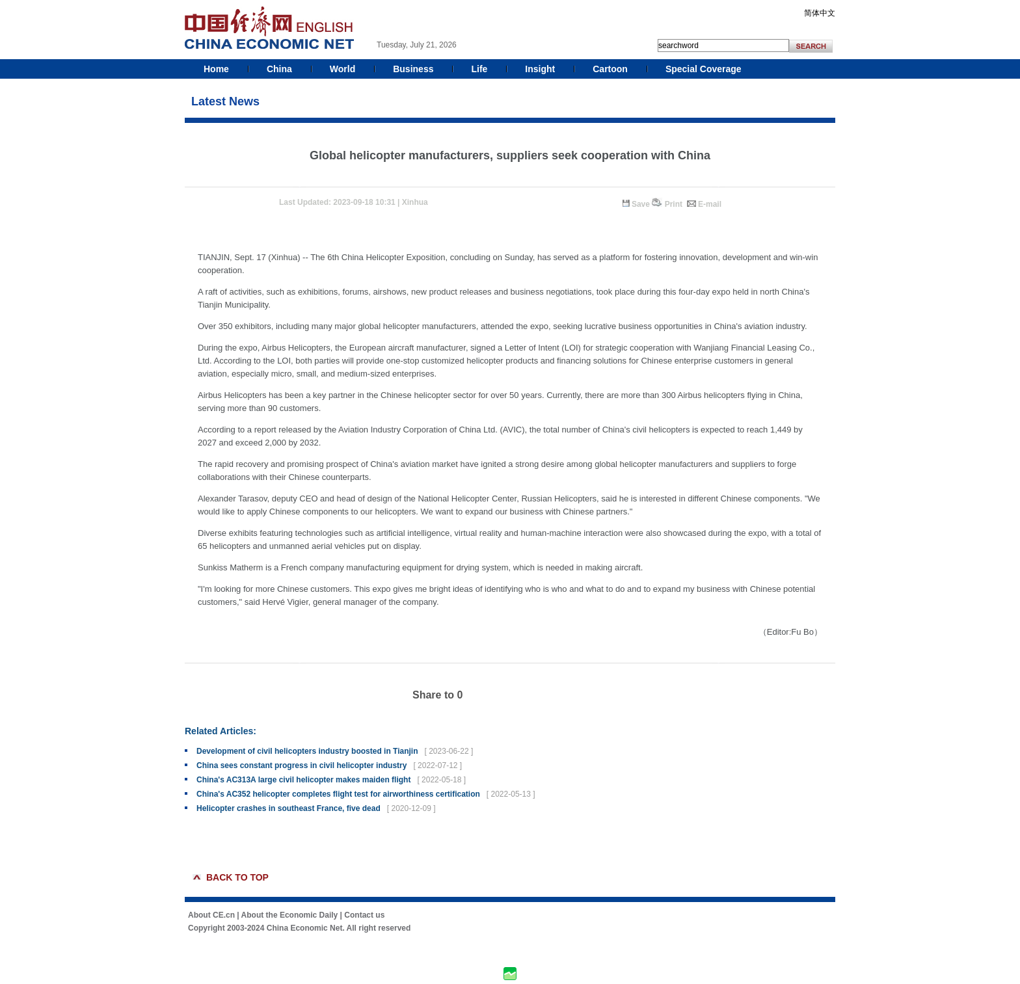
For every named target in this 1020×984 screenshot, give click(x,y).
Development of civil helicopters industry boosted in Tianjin (307, 751)
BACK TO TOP (237, 877)
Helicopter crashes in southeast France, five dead (288, 808)
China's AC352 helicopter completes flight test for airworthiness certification (338, 794)
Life (479, 69)
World (342, 69)
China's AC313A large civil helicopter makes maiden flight (303, 779)
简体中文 (819, 13)
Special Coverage (703, 69)
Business (413, 69)
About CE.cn (211, 915)
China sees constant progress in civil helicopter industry (301, 765)
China (279, 69)
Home (216, 69)
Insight (540, 69)
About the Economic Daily (289, 915)
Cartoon (610, 69)
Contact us (364, 915)
